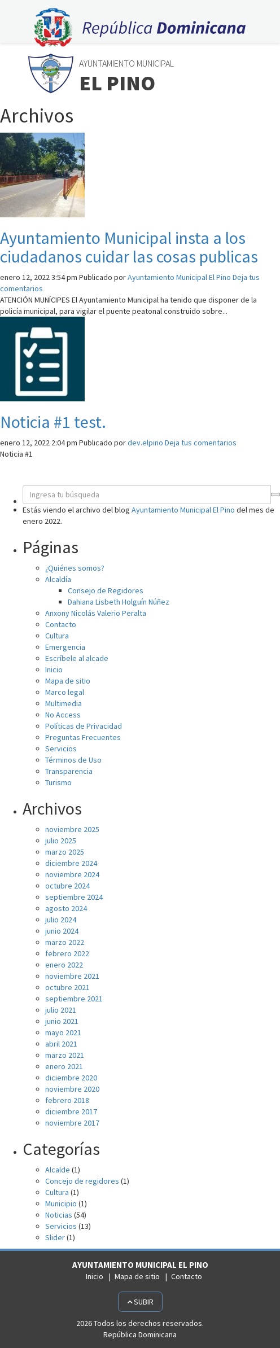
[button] (275, 494)
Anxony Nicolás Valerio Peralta (95, 613)
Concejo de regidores (82, 1181)
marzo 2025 (64, 852)
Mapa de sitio (67, 681)
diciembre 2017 (71, 1111)
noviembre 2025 (72, 829)
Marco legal (64, 692)
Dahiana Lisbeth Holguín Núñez (118, 602)
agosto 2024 (66, 908)
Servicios (61, 748)
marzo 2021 (64, 1055)
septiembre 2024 (74, 897)
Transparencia (69, 771)
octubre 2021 (67, 987)
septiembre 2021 (74, 999)
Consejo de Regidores (105, 590)
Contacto (60, 624)
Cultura (57, 636)
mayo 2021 (63, 1032)
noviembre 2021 (72, 976)
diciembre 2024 (71, 863)
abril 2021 (61, 1044)
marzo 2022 (64, 942)
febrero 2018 (67, 1100)
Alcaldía (58, 579)
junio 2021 (61, 1021)
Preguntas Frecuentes (83, 737)
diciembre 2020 (71, 1078)
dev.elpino (145, 442)
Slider (55, 1237)
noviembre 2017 (72, 1123)
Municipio (61, 1203)
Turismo (58, 782)
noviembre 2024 (72, 874)
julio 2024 (60, 919)
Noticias (58, 1215)
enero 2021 (64, 1066)
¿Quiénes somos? (74, 568)
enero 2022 (64, 965)
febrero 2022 (67, 953)
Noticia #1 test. (53, 421)
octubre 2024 (67, 886)
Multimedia (63, 703)
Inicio (54, 669)
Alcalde (57, 1170)
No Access (63, 715)
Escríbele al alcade (76, 658)
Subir (140, 1302)
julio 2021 (60, 1010)
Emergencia (65, 647)
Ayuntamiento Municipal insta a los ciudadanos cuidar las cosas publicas (129, 247)
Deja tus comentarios (201, 442)
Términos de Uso (73, 760)
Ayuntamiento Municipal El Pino (179, 277)
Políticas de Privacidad (83, 726)
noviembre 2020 (72, 1089)
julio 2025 (60, 840)
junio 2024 (61, 931)
